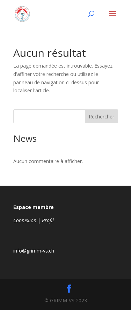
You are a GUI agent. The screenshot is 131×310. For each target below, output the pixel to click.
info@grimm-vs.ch (33, 250)
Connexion (24, 220)
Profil (48, 220)
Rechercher (101, 116)
